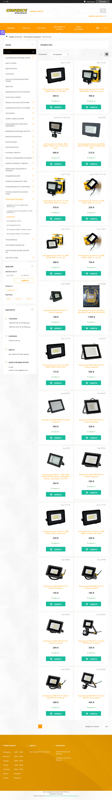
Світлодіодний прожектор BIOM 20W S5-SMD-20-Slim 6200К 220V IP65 (91, 146)
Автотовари (10, 113)
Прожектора (11, 216)
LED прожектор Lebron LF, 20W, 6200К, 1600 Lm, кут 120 (91, 202)
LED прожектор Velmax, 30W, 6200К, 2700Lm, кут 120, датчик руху (55, 146)
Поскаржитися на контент (53, 795)
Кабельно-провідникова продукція (18, 158)
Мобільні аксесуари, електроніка (17, 102)
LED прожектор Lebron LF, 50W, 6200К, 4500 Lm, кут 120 (91, 256)
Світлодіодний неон (14, 225)
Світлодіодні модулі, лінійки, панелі (19, 229)
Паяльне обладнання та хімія (16, 181)
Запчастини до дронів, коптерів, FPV (17, 251)
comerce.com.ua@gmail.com (18, 370)
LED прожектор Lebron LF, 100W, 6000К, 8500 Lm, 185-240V (55, 90)
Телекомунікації (11, 240)
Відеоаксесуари (11, 68)
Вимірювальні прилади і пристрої (17, 131)
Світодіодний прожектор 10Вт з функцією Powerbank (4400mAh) (91, 311)
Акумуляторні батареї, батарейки (17, 108)
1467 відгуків (91, 1)
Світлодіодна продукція (32, 37)
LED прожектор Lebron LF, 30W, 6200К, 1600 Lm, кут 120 (56, 256)
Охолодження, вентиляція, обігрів (17, 58)
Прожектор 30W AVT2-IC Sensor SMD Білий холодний (91, 697)
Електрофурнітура (12, 147)
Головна (11, 28)
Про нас (26, 28)
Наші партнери (78, 27)
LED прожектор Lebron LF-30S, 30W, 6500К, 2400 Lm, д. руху (91, 90)
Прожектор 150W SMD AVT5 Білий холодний (55, 421)
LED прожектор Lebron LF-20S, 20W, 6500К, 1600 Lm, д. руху (56, 202)
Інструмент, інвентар (12, 153)
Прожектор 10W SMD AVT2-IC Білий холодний (55, 587)
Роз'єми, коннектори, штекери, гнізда (16, 193)
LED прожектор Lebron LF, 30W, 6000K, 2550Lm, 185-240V (56, 532)
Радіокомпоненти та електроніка (17, 187)
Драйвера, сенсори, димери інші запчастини (17, 205)
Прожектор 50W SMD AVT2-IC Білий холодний (91, 475)
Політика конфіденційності (70, 795)
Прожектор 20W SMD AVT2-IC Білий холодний (91, 587)
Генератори (9, 74)
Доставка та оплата (59, 27)
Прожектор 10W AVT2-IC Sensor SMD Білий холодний (91, 642)
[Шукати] (103, 10)
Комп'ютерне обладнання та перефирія (16, 170)
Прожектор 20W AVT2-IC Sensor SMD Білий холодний (55, 697)
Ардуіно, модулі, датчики (14, 119)
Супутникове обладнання (14, 245)
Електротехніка (11, 142)
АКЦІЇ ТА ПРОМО (10, 63)
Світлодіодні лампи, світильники (18, 234)
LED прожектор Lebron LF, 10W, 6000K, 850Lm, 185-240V (56, 366)
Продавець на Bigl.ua (56, 794)
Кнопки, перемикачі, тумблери (16, 163)
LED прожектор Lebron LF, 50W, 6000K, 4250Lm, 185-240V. (91, 532)
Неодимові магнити (12, 176)
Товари (8, 52)
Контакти (41, 28)
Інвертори (9, 86)
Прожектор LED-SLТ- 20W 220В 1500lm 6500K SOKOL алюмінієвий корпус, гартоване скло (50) (56, 477)
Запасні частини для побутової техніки (17, 80)
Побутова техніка (11, 258)
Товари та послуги (15, 37)
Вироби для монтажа (13, 137)
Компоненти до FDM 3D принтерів (17, 92)
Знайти (25, 280)
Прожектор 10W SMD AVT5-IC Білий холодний (55, 311)
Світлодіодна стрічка (14, 221)
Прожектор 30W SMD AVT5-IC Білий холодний (91, 421)
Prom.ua (66, 792)
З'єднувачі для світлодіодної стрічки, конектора (20, 211)
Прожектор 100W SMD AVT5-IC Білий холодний (91, 366)
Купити (57, 107)
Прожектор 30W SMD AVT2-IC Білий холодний (55, 642)
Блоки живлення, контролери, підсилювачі (16, 125)
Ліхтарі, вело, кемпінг (13, 97)
